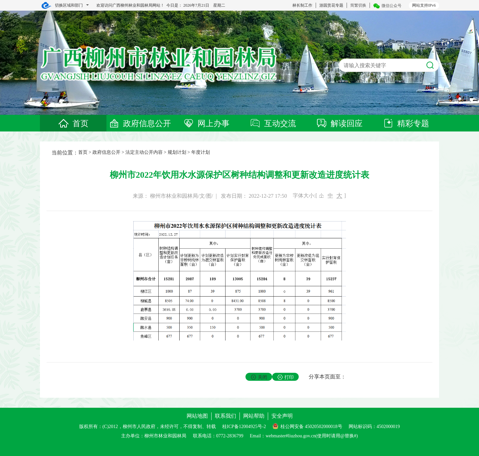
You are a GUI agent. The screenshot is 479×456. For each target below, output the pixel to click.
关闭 (259, 377)
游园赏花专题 (331, 5)
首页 (73, 123)
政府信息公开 (139, 123)
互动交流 (272, 123)
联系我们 (225, 416)
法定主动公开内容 (144, 152)
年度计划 (200, 152)
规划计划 (177, 152)
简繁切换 (358, 5)
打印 (285, 377)
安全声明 (282, 416)
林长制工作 (302, 5)
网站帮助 (253, 416)
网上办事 (206, 123)
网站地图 (197, 416)
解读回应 (339, 123)
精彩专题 (406, 123)
